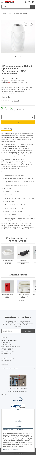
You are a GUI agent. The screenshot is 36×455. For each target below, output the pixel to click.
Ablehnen (18, 426)
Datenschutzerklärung (10, 323)
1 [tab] (15, 56)
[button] (25, 2)
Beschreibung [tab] (6, 129)
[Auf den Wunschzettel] (31, 24)
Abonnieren (27, 331)
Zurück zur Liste (7, 13)
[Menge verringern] (3, 117)
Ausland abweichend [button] (20, 110)
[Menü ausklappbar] (2, 1)
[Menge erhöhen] (32, 117)
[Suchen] (32, 7)
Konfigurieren (18, 421)
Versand (16, 101)
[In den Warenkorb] (2, 19)
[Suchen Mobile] (16, 7)
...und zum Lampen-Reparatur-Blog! (18, 391)
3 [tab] (18, 56)
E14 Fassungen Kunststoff (16, 81)
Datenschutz (14, 449)
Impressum (6, 449)
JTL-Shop (21, 453)
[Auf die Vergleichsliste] (26, 24)
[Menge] (18, 117)
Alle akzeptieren (18, 416)
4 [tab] (20, 56)
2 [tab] (17, 56)
